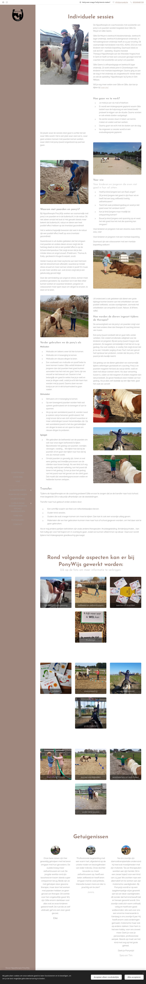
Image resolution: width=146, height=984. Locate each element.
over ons (104, 87)
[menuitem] (18, 472)
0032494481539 (138, 2)
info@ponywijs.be (121, 2)
